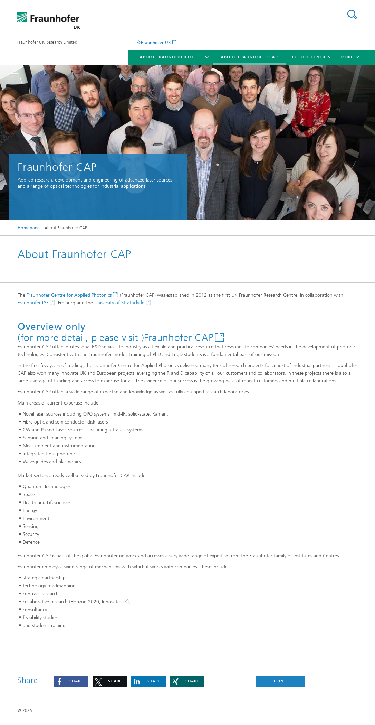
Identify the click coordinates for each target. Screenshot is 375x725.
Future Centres (311, 57)
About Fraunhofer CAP (249, 57)
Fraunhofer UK (156, 42)
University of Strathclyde (119, 303)
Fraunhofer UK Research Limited (47, 42)
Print (280, 681)
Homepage (29, 227)
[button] (71, 681)
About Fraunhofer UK (167, 57)
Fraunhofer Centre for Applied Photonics (69, 295)
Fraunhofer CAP (178, 337)
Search (351, 14)
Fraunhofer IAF (33, 303)
